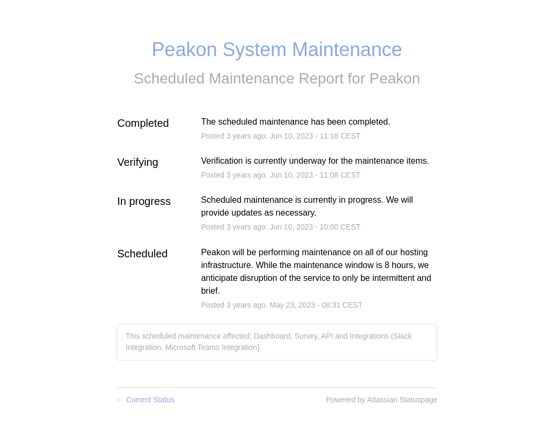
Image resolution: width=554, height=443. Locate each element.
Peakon (395, 78)
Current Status (145, 399)
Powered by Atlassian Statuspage (381, 399)
